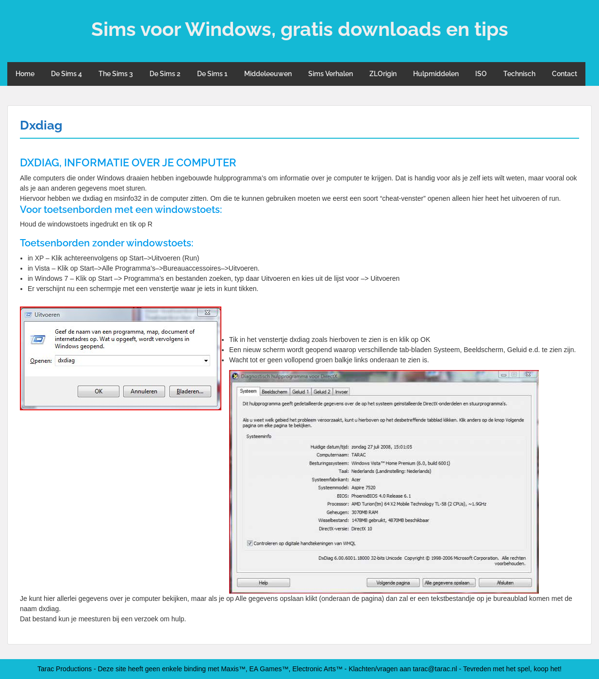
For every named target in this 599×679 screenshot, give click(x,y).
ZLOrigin (383, 74)
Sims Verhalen (330, 74)
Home (25, 74)
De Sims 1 (212, 74)
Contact (564, 74)
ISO (481, 74)
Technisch (519, 74)
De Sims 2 (165, 74)
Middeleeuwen (268, 74)
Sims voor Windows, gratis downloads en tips (299, 28)
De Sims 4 (66, 74)
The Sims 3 (116, 74)
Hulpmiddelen (436, 74)
